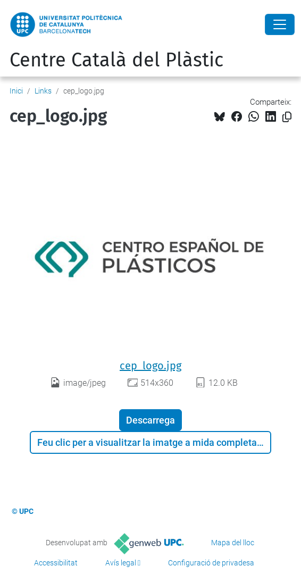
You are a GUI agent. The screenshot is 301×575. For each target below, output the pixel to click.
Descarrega (150, 420)
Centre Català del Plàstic (116, 60)
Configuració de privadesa (211, 563)
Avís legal (120, 563)
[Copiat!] (286, 117)
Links (43, 91)
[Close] (280, 24)
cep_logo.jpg (150, 365)
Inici (16, 91)
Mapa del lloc (232, 542)
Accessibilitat (56, 563)
